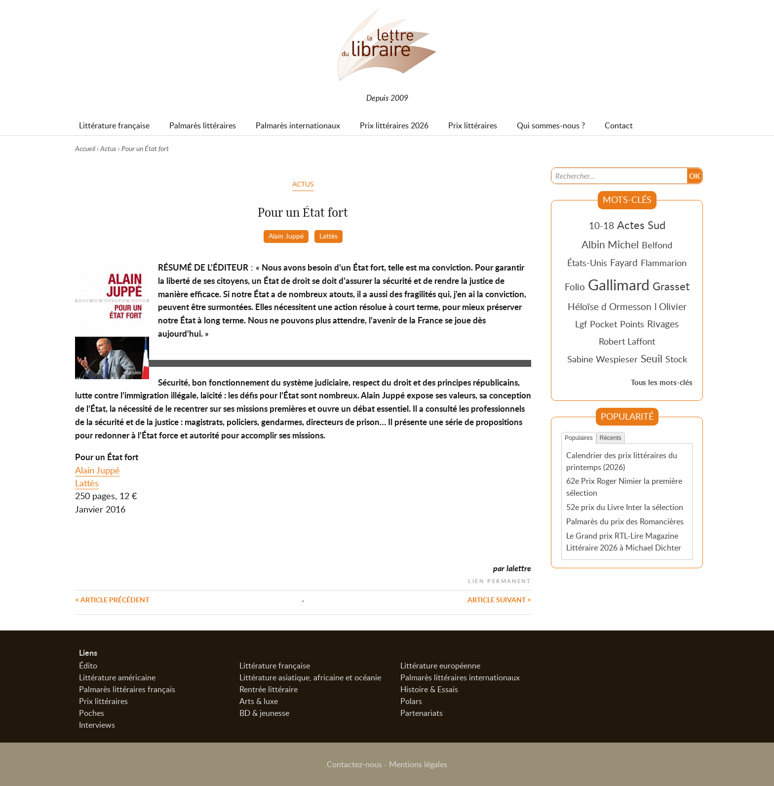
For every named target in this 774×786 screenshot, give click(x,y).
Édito (88, 665)
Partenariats (421, 712)
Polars (411, 701)
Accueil (85, 148)
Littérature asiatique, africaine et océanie (310, 677)
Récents (610, 437)
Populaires (579, 437)
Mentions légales (418, 764)
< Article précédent (112, 599)
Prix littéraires (103, 701)
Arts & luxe (258, 701)
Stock (676, 359)
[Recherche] (619, 175)
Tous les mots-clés (662, 382)
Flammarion (664, 263)
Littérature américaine (117, 677)
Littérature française (274, 665)
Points (632, 324)
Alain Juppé (286, 235)
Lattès (328, 235)
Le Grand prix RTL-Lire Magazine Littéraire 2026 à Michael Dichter (623, 541)
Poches (91, 712)
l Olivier (671, 306)
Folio (575, 286)
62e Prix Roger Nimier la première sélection (624, 486)
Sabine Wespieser (602, 359)
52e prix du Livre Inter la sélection (624, 507)
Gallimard (619, 284)
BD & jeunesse (264, 712)
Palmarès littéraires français (127, 689)
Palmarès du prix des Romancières (625, 521)
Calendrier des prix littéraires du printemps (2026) (621, 461)
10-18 (601, 225)
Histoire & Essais (429, 689)
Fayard (624, 262)
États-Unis (587, 263)
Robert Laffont (627, 341)
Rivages (663, 323)
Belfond (657, 245)
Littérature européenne (440, 665)
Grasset (671, 285)
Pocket (603, 324)
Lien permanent (499, 580)
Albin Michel (610, 244)
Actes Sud (641, 224)
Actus (108, 148)
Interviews (97, 724)
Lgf (581, 324)
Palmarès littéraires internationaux (460, 677)
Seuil (651, 358)
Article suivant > (499, 599)
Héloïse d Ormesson (610, 306)
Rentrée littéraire (268, 689)
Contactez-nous (354, 764)
